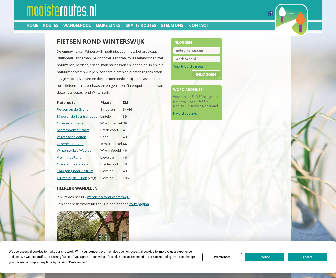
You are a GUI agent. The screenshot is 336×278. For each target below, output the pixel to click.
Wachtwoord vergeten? (190, 66)
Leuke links (108, 25)
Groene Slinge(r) (70, 123)
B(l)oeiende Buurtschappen (78, 116)
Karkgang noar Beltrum (75, 171)
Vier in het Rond (69, 157)
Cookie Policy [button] (162, 257)
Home (32, 25)
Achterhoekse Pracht (73, 130)
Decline (265, 257)
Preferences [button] (77, 262)
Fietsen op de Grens (72, 109)
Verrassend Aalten (71, 137)
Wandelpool (77, 25)
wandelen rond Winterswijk (108, 197)
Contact (198, 25)
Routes (50, 25)
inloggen (206, 74)
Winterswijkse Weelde (74, 150)
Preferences (222, 257)
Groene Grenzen (70, 143)
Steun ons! (172, 25)
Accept (307, 257)
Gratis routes (140, 25)
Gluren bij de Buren (72, 178)
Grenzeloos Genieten (74, 164)
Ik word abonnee (185, 113)
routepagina (139, 204)
